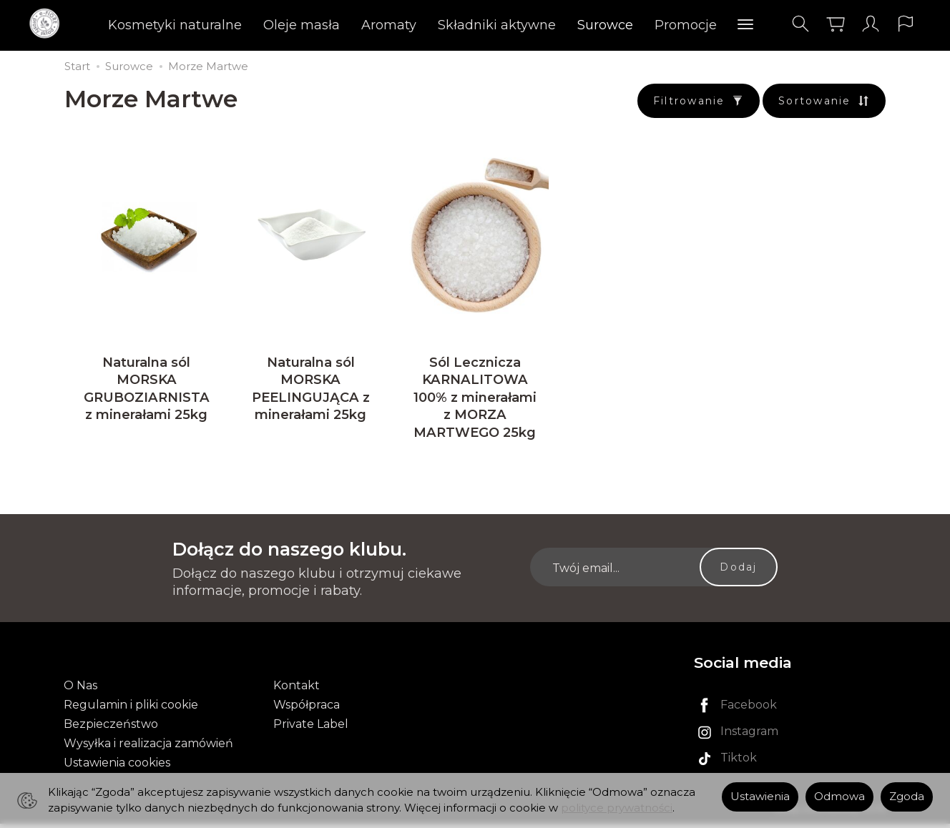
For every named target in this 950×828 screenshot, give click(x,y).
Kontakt (296, 689)
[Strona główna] (48, 24)
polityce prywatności (616, 808)
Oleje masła (301, 25)
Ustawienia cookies (117, 767)
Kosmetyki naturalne (175, 25)
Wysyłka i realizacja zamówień (148, 748)
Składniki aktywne (497, 25)
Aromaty (388, 25)
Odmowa (839, 796)
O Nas (80, 689)
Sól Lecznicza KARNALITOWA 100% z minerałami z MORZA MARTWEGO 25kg (475, 401)
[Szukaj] (800, 24)
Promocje (686, 25)
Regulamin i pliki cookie (131, 709)
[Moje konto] (870, 24)
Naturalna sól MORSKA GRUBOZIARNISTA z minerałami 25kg (147, 392)
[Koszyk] (835, 24)
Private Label (310, 728)
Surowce (605, 25)
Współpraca (306, 709)
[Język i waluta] (906, 24)
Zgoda (906, 796)
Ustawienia (760, 796)
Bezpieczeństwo (111, 728)
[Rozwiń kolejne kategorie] (745, 25)
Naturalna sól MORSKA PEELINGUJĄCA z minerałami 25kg (311, 392)
